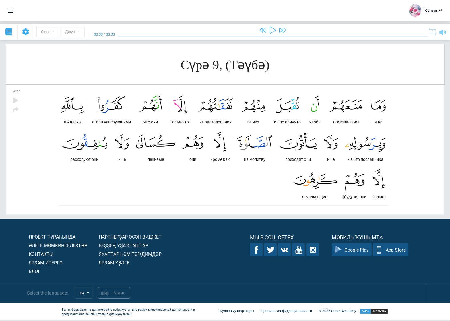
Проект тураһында (52, 238)
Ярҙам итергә (46, 263)
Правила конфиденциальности (286, 312)
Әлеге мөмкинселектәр (58, 246)
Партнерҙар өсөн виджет (130, 238)
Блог (34, 272)
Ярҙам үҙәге (114, 263)
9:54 (17, 91)
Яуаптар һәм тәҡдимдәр (130, 255)
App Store (391, 250)
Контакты (41, 255)
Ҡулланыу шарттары (236, 312)
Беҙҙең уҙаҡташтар (123, 246)
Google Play (352, 250)
